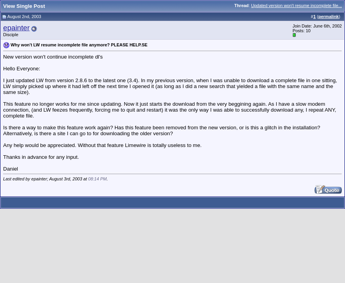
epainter (16, 28)
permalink (328, 16)
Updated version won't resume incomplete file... (296, 5)
